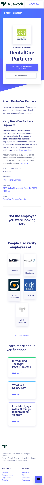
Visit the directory (22, 335)
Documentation (9, 460)
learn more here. (26, 150)
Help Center (6, 478)
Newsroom (26, 480)
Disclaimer (24, 163)
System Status (21, 460)
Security (5, 480)
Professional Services (12, 180)
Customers (26, 478)
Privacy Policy (7, 458)
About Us (25, 473)
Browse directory (12, 13)
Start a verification (34, 4)
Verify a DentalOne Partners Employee (21, 67)
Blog (23, 475)
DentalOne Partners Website (14, 199)
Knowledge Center (29, 458)
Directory (17, 458)
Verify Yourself (21, 75)
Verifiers (5, 473)
